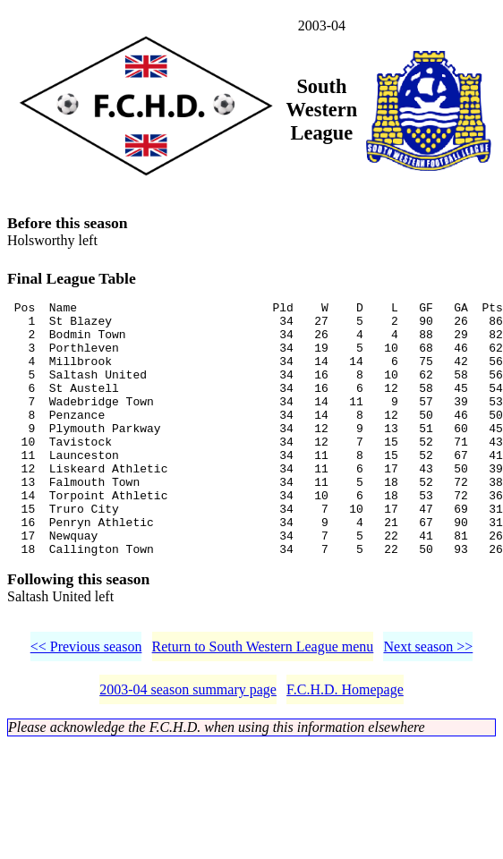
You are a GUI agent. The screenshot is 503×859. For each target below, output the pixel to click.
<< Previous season (86, 702)
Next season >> (428, 702)
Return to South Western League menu (263, 702)
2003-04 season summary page (188, 745)
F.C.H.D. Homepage (345, 745)
